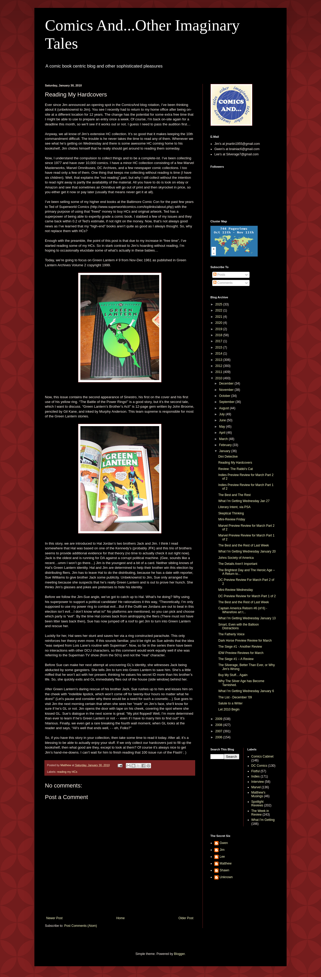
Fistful (255, 771)
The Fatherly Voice (231, 634)
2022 (219, 310)
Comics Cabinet (262, 756)
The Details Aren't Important (237, 564)
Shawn (224, 870)
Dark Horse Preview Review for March (245, 640)
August (224, 408)
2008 (219, 725)
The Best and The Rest (234, 495)
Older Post (185, 918)
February (225, 445)
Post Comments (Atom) (80, 926)
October (225, 396)
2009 (219, 719)
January (225, 451)
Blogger (179, 954)
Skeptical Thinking (231, 513)
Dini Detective (228, 456)
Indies (255, 776)
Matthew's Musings (258, 794)
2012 (219, 366)
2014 (219, 353)
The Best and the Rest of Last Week (243, 545)
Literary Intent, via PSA (234, 507)
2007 (219, 731)
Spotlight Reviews (257, 803)
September (227, 402)
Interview (257, 782)
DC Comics (259, 766)
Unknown (226, 877)
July (222, 414)
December (227, 383)
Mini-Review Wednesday (235, 590)
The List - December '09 (235, 697)
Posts (219, 275)
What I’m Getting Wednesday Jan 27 (244, 501)
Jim (222, 850)
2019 (219, 329)
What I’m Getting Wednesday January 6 (246, 691)
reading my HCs (67, 771)
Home (120, 918)
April (222, 432)
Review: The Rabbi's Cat (235, 469)
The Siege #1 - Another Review (240, 646)
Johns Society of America (236, 558)
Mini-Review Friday (231, 519)
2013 (219, 360)
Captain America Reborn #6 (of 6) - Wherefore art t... (242, 610)
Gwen (224, 843)
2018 (219, 335)
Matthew (225, 863)
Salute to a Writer (230, 703)
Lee (222, 856)
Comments (222, 283)
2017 (219, 341)
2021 (219, 317)
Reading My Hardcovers (235, 462)
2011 (219, 372)
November (227, 390)
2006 (219, 737)
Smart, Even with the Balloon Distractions (238, 626)
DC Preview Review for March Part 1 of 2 (247, 596)
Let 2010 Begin (229, 709)
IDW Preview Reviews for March (240, 653)
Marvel (256, 787)
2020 (219, 323)
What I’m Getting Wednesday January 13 (247, 618)
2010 (219, 378)
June (223, 420)
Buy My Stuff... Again (232, 675)
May (222, 426)
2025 (219, 304)
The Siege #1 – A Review (235, 659)
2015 (219, 347)
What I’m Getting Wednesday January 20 (247, 551)
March (224, 439)
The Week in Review (260, 812)
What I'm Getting (263, 820)
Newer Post (54, 918)
